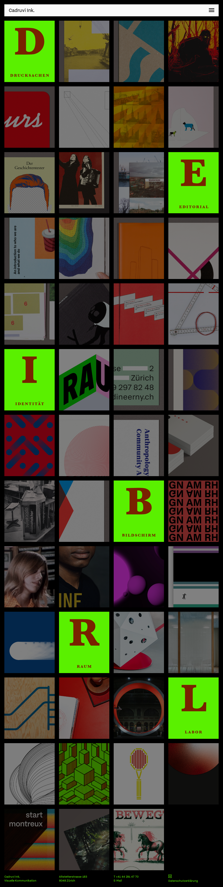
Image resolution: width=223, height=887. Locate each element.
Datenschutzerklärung (183, 880)
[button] (211, 10)
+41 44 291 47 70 (127, 876)
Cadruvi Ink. (22, 10)
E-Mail (118, 880)
